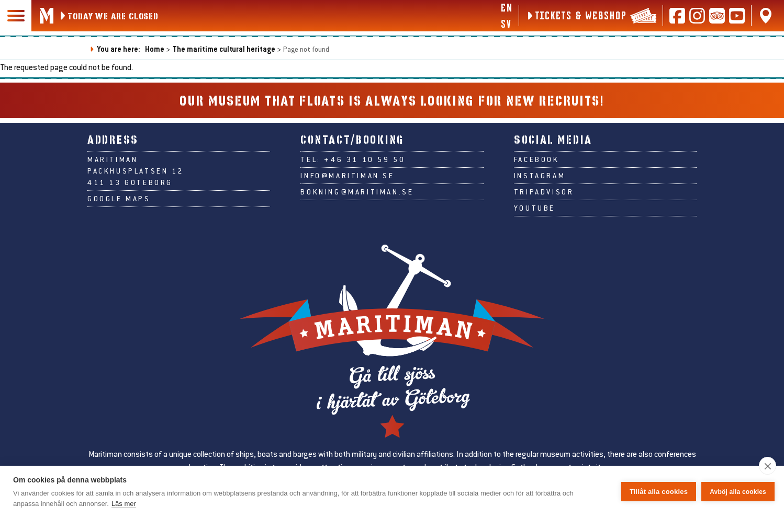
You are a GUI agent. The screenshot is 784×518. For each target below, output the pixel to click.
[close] (767, 466)
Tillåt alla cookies (659, 492)
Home (154, 49)
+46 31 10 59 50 (364, 159)
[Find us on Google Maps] (766, 16)
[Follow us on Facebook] (677, 16)
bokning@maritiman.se (356, 192)
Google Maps (119, 198)
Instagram (539, 175)
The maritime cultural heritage (224, 49)
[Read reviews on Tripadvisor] (717, 16)
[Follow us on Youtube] (737, 16)
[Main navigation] (15, 15)
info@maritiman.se (347, 175)
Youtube (534, 208)
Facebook (536, 159)
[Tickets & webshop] (590, 15)
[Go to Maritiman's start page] (46, 16)
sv (505, 23)
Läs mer (123, 504)
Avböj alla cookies (738, 492)
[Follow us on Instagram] (697, 16)
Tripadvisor (544, 192)
